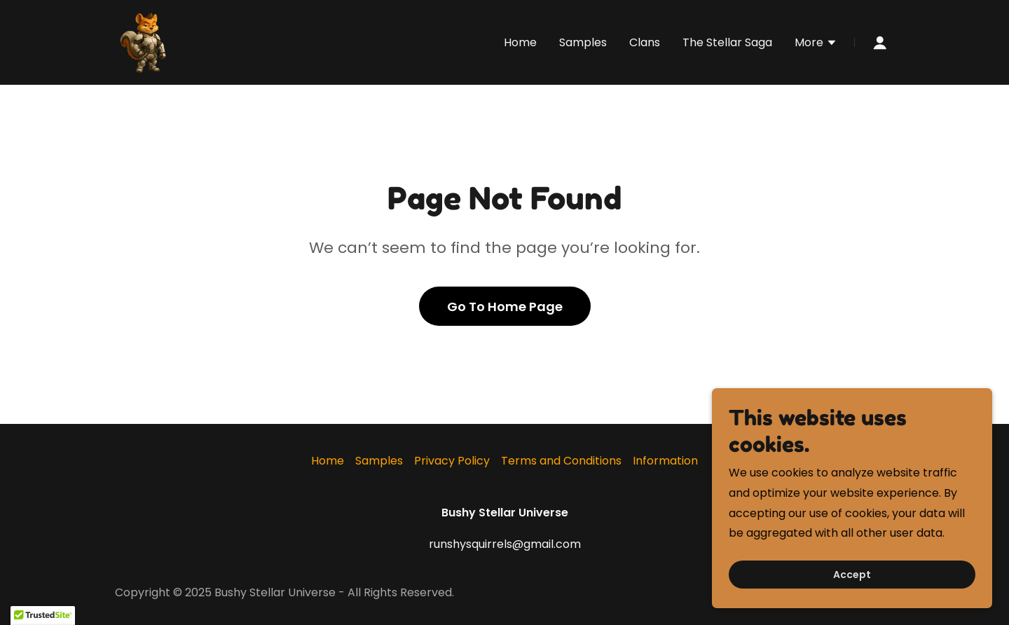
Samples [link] (583, 42)
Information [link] (665, 461)
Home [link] (520, 42)
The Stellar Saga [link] (727, 42)
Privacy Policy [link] (452, 461)
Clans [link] (644, 42)
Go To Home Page (505, 306)
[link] (146, 42)
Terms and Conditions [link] (561, 461)
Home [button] (327, 461)
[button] (816, 44)
